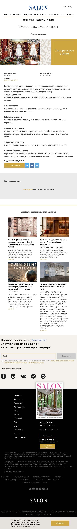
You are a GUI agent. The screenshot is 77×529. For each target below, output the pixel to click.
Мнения (50, 20)
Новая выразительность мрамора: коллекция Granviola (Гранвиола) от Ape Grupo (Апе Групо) (21, 243)
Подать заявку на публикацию (16, 479)
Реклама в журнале (41, 477)
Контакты (58, 477)
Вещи (56, 14)
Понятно (60, 523)
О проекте (5, 477)
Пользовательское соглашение (47, 479)
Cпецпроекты (19, 437)
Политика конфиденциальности (34, 482)
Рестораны (41, 20)
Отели (31, 20)
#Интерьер (43, 259)
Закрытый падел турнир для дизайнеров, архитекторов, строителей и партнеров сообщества (20, 288)
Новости (7, 14)
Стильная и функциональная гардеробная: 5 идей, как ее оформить (53, 242)
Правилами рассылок (36, 363)
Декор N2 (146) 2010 (10, 80)
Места (50, 14)
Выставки (18, 418)
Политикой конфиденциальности (15, 363)
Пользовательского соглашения (62, 361)
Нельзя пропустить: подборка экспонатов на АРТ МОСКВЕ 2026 (53, 286)
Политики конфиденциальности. (23, 526)
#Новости (11, 259)
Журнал (70, 14)
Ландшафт (28, 14)
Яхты (25, 20)
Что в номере (47, 435)
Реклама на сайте (21, 477)
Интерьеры (17, 14)
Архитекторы (40, 14)
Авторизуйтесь (28, 189)
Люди (62, 14)
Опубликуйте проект (47, 446)
